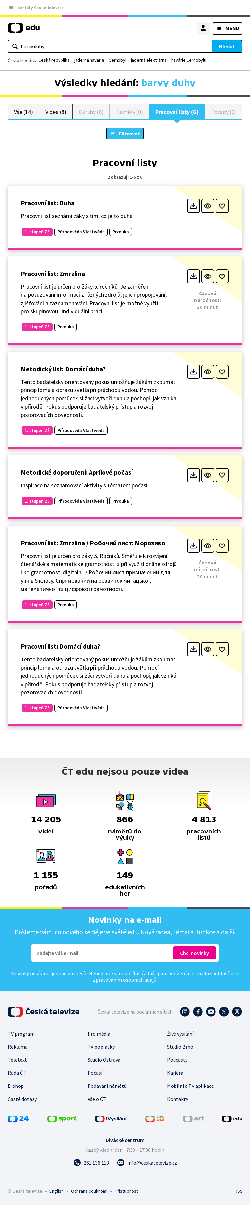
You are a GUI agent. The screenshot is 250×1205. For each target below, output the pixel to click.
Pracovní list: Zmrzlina (53, 274)
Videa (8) (55, 112)
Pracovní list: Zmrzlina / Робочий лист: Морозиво (93, 543)
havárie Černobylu (188, 60)
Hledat (227, 46)
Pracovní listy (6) (177, 112)
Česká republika (54, 60)
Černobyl (117, 60)
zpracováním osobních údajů (124, 980)
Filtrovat (129, 134)
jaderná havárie (89, 60)
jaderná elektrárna (149, 60)
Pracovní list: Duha (48, 203)
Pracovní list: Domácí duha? (60, 646)
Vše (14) (23, 112)
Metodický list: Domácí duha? (63, 369)
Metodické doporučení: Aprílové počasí (77, 472)
